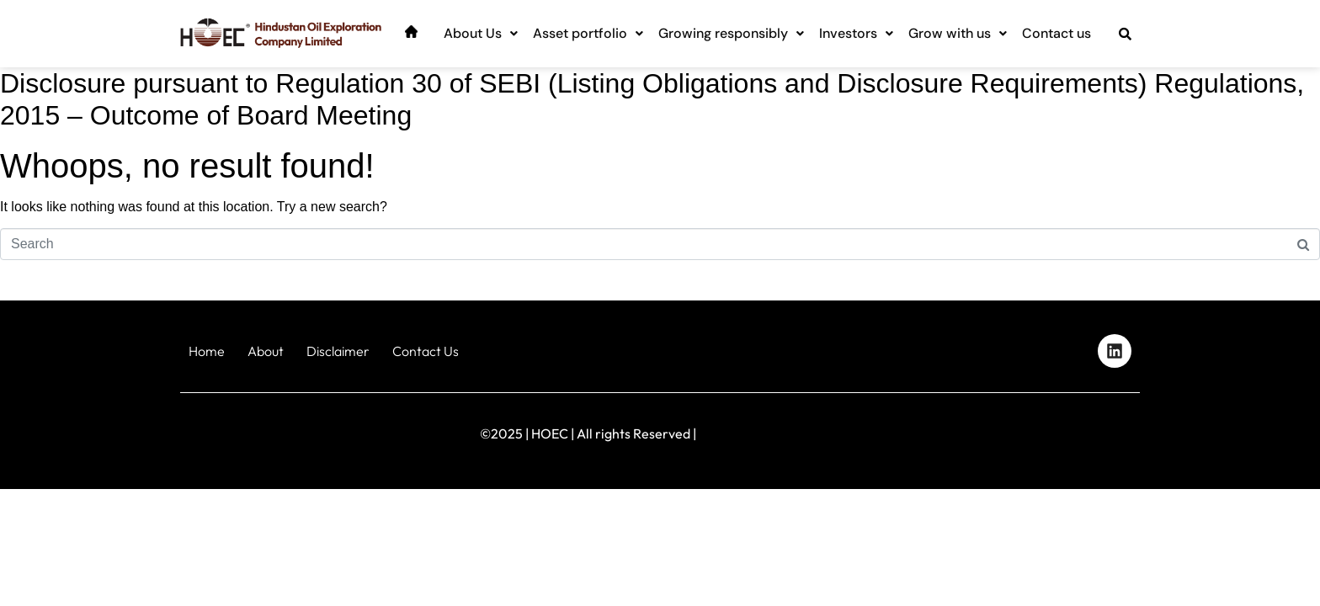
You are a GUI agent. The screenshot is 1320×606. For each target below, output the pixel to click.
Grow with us (957, 33)
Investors (856, 33)
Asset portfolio (588, 33)
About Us (481, 33)
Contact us (1056, 33)
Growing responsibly (731, 33)
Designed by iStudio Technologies (1068, 429)
